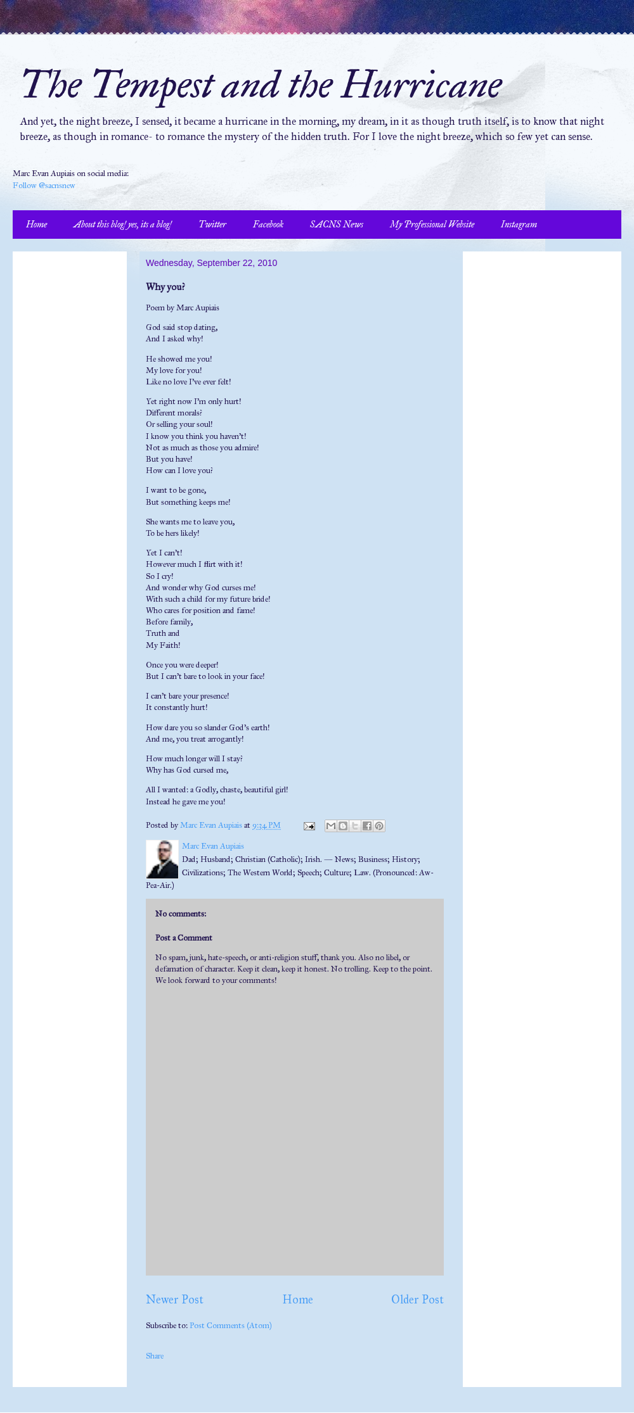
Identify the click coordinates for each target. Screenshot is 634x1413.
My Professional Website (432, 224)
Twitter (212, 224)
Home (36, 224)
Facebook (268, 224)
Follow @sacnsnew (44, 186)
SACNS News (336, 224)
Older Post (417, 1300)
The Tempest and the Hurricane (260, 84)
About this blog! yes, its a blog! (123, 224)
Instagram (519, 224)
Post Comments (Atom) (231, 1326)
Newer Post (175, 1300)
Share (155, 1356)
